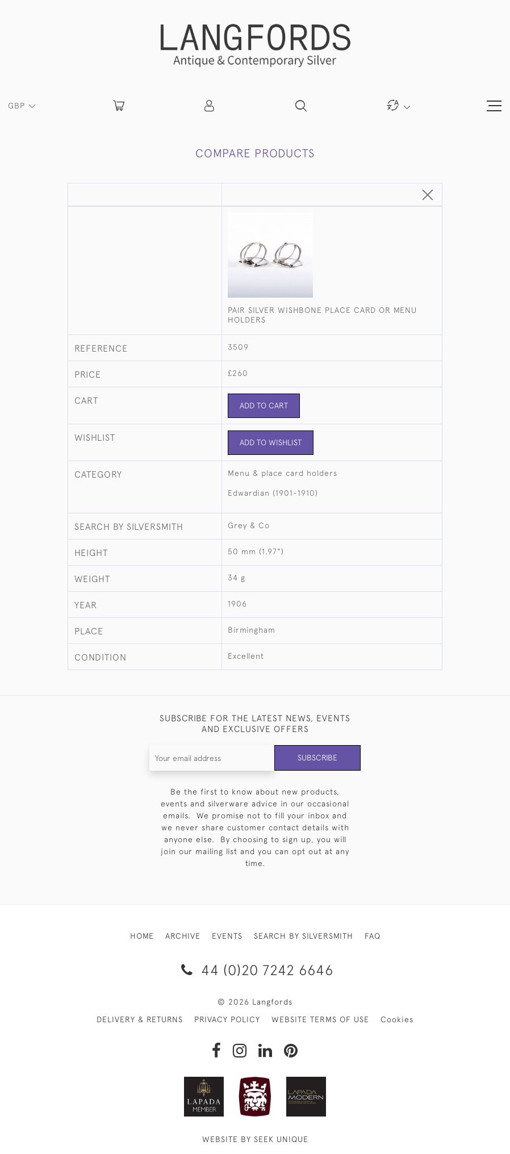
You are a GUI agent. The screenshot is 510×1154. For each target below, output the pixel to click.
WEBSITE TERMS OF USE (320, 1019)
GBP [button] (18, 105)
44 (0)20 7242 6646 (255, 969)
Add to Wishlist (271, 442)
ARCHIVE (182, 935)
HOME (142, 935)
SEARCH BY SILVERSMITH (303, 935)
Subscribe (317, 757)
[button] (210, 105)
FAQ (373, 935)
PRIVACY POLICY (227, 1019)
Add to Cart (264, 405)
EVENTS (227, 935)
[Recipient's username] (212, 758)
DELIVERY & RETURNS (140, 1019)
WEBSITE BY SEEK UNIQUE (255, 1139)
